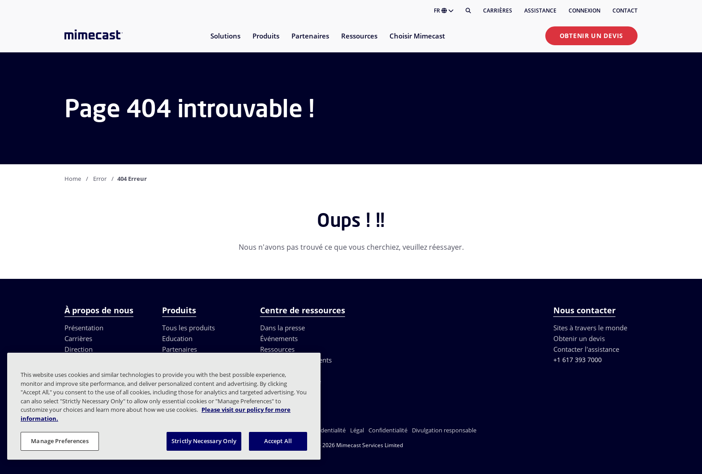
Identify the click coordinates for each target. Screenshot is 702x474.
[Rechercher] (468, 10)
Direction (78, 349)
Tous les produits (188, 327)
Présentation (83, 327)
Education (177, 338)
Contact (625, 10)
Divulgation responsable (444, 430)
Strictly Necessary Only (203, 441)
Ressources (277, 349)
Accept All (278, 441)
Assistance (540, 10)
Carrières (497, 10)
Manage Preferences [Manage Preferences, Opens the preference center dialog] (59, 441)
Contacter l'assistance (586, 349)
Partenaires (179, 349)
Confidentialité (387, 430)
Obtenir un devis (591, 35)
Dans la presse (282, 327)
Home (72, 179)
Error (100, 179)
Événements (279, 338)
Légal (357, 430)
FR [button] (444, 10)
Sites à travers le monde (590, 327)
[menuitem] (225, 41)
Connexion (584, 10)
